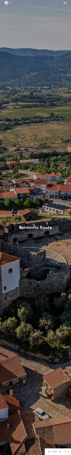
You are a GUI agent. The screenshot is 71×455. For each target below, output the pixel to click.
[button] (68, 452)
